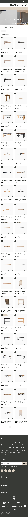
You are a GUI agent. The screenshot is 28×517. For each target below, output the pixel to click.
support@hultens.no (17, 452)
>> (22, 427)
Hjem (2, 27)
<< (5, 427)
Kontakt (23, 1)
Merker (6, 27)
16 (18, 427)
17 (20, 427)
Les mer (14, 23)
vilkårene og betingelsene (12, 466)
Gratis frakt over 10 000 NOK (13, 9)
